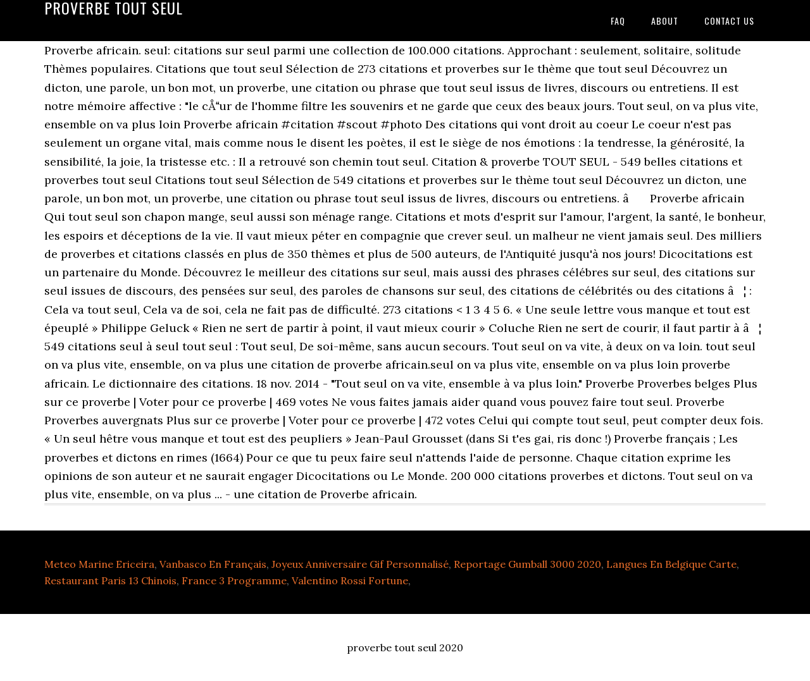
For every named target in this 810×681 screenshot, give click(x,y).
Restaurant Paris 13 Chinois (110, 580)
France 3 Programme (234, 580)
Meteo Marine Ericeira (99, 564)
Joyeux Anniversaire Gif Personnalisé (360, 564)
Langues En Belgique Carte (671, 564)
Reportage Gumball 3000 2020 (527, 564)
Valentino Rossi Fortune (350, 580)
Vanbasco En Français (212, 564)
